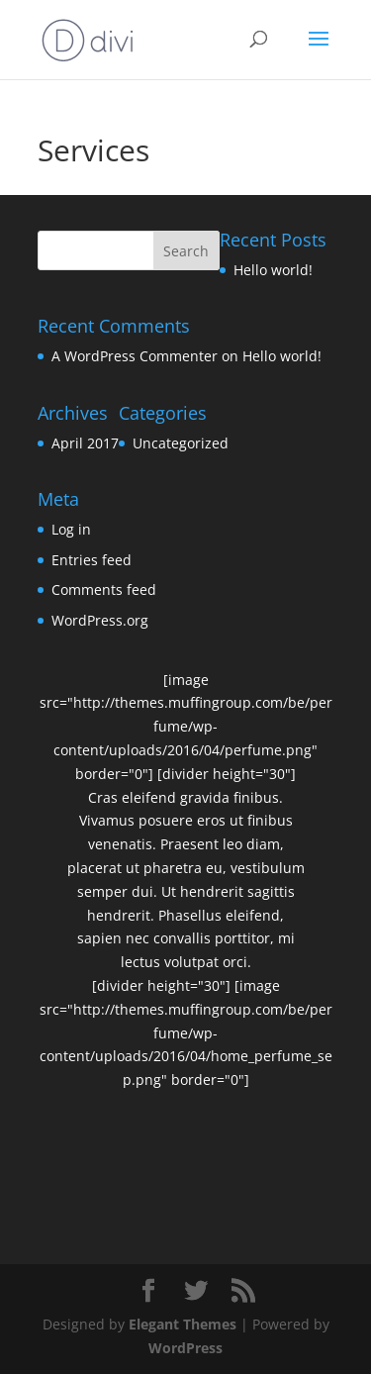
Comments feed (103, 589)
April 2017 (85, 443)
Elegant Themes (182, 1324)
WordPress (185, 1347)
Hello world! (273, 269)
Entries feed (91, 559)
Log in (71, 529)
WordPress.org (99, 620)
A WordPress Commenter (134, 355)
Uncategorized (181, 443)
